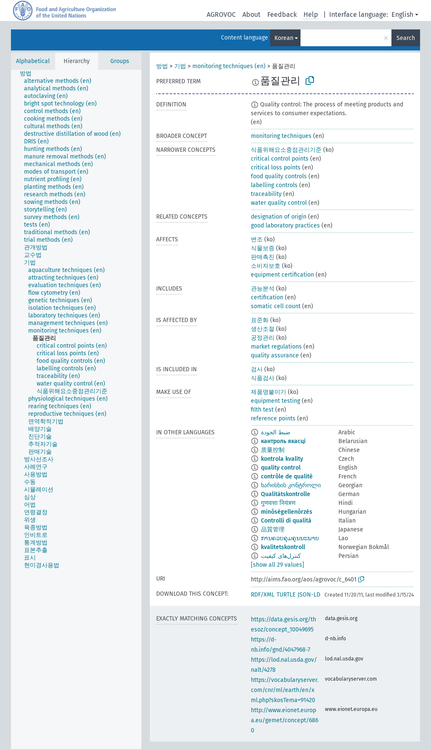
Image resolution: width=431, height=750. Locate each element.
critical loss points (276, 167)
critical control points (280, 158)
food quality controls (279, 176)
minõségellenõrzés (286, 511)
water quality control (279, 202)
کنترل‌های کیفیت (281, 556)
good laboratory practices (285, 225)
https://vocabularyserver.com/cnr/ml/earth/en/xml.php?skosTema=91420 (284, 690)
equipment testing (275, 400)
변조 (257, 239)
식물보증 (262, 248)
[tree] (76, 409)
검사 (257, 369)
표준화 (260, 320)
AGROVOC (221, 14)
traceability (266, 194)
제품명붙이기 (268, 392)
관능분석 (262, 288)
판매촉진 (262, 257)
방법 (162, 66)
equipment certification (282, 274)
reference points (273, 418)
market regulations (276, 346)
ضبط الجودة (275, 432)
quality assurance (275, 355)
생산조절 (262, 329)
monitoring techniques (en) (229, 66)
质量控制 (273, 450)
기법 (180, 66)
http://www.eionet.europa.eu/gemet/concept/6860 (284, 720)
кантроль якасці (283, 441)
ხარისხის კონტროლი (291, 485)
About (251, 14)
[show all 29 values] (277, 564)
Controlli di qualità (286, 520)
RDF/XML (262, 594)
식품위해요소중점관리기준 (286, 149)
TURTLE (286, 594)
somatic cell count (276, 306)
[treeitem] (29, 73)
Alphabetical (33, 61)
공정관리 (262, 337)
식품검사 (262, 378)
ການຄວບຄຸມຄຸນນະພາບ (290, 538)
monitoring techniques (281, 136)
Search (405, 38)
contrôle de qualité (287, 476)
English (402, 14)
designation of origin (278, 216)
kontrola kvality (282, 458)
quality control (281, 467)
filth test (262, 409)
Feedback (282, 14)
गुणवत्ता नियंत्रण (278, 503)
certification (267, 297)
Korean (283, 38)
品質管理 (273, 529)
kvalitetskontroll (283, 547)
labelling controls (274, 185)
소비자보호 (265, 265)
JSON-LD (309, 594)
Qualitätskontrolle (285, 494)
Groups (119, 61)
